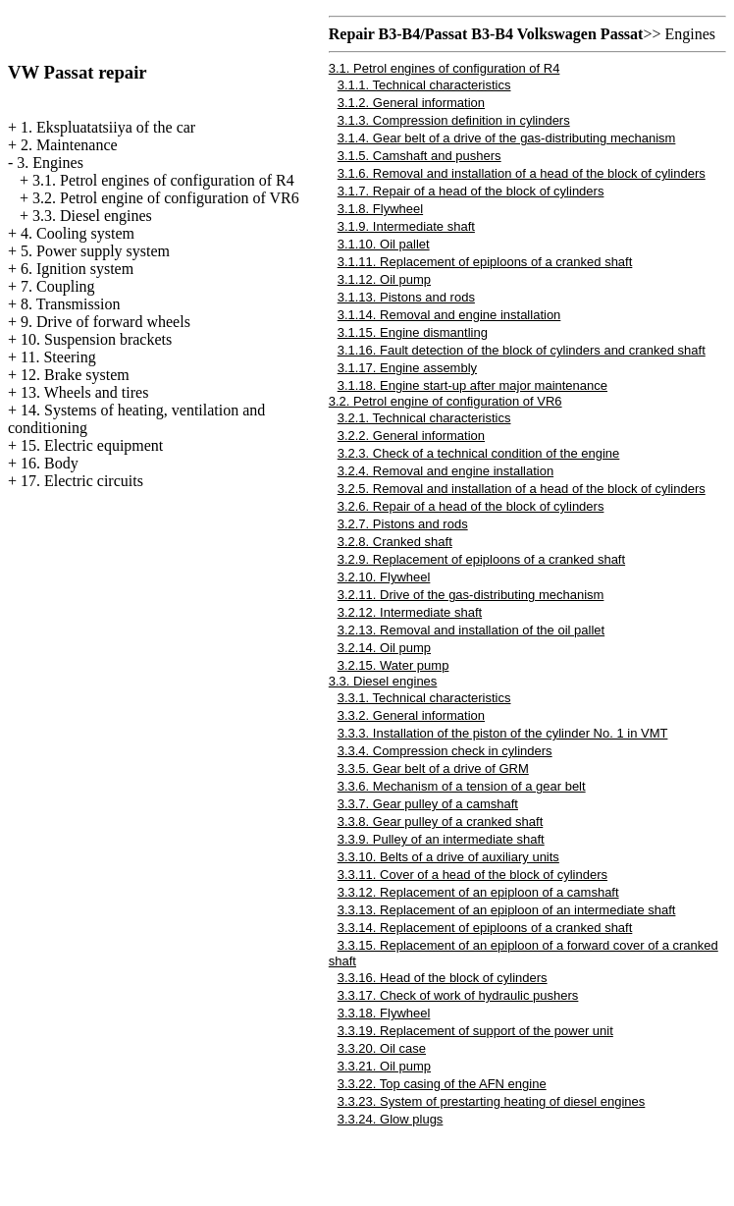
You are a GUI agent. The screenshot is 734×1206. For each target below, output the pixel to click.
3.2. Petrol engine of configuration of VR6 (165, 198)
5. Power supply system (95, 251)
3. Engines (50, 162)
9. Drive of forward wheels (105, 321)
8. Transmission (70, 304)
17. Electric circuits (82, 480)
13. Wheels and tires (84, 392)
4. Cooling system (77, 233)
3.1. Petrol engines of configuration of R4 (163, 180)
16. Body (50, 463)
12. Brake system (75, 374)
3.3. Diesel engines (92, 215)
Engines (689, 34)
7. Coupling (58, 286)
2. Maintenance (69, 145)
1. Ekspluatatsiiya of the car (108, 127)
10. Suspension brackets (96, 339)
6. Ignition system (77, 268)
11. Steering (58, 357)
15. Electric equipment (92, 445)
